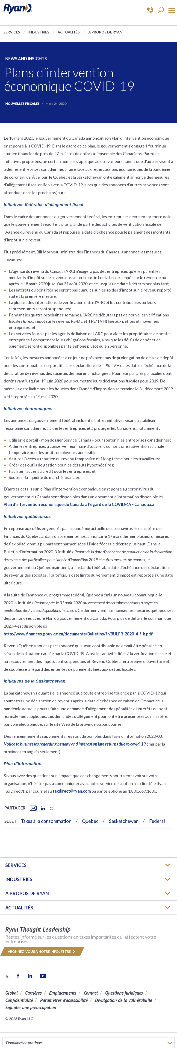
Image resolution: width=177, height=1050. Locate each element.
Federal (157, 821)
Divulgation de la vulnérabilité (123, 1000)
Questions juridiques (124, 993)
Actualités (69, 32)
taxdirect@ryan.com (72, 791)
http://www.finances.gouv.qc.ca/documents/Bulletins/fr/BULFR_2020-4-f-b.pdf (78, 633)
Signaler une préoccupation (30, 1007)
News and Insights (26, 58)
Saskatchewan (124, 821)
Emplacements (62, 993)
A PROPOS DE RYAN (27, 893)
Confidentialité (19, 1000)
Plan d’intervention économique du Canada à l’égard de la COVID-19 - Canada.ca (79, 504)
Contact (91, 993)
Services (11, 32)
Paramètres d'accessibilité (64, 1000)
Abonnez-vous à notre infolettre (42, 952)
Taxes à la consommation (46, 821)
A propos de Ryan (105, 32)
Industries (38, 32)
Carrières (33, 993)
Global (11, 993)
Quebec (90, 821)
